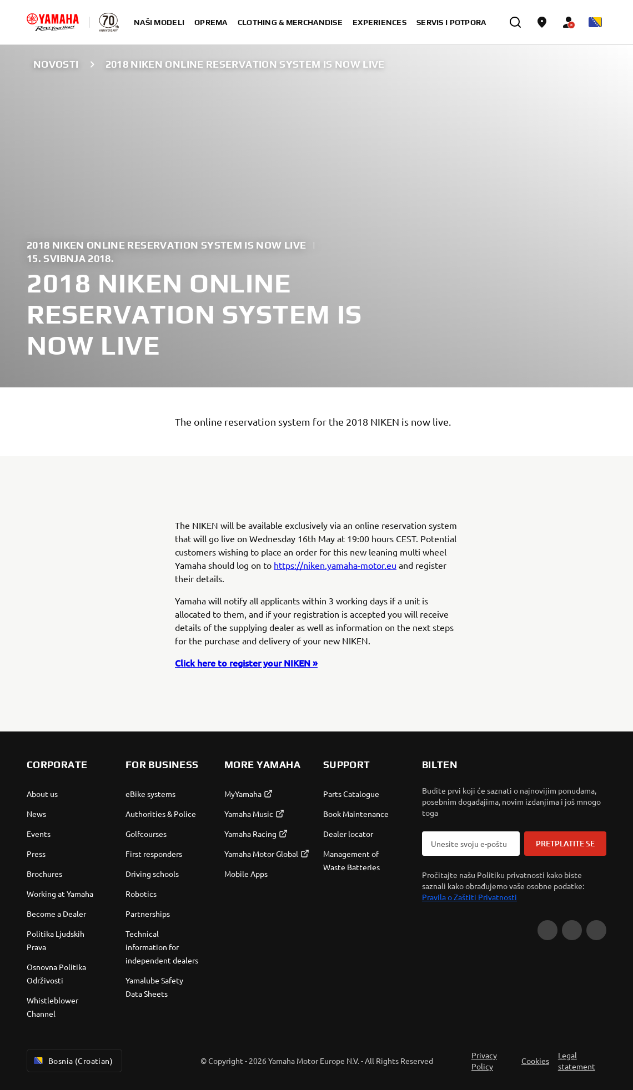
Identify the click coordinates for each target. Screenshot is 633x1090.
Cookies (535, 1061)
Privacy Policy (484, 1060)
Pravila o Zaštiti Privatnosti (469, 897)
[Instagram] (596, 930)
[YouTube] (547, 930)
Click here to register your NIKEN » (246, 663)
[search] (515, 22)
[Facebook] (572, 930)
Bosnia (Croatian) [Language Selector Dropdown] (72, 1060)
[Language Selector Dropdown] (595, 22)
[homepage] (53, 22)
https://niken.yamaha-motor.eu (335, 565)
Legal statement (576, 1060)
